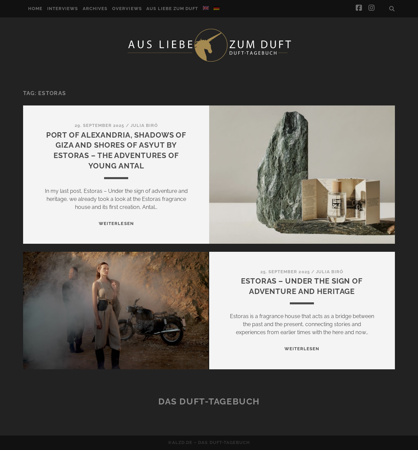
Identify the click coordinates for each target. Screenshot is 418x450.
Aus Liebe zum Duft (172, 8)
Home (35, 8)
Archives (95, 8)
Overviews (127, 8)
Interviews (62, 8)
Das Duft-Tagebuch (209, 401)
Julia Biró (144, 125)
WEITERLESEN (116, 223)
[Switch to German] (217, 8)
